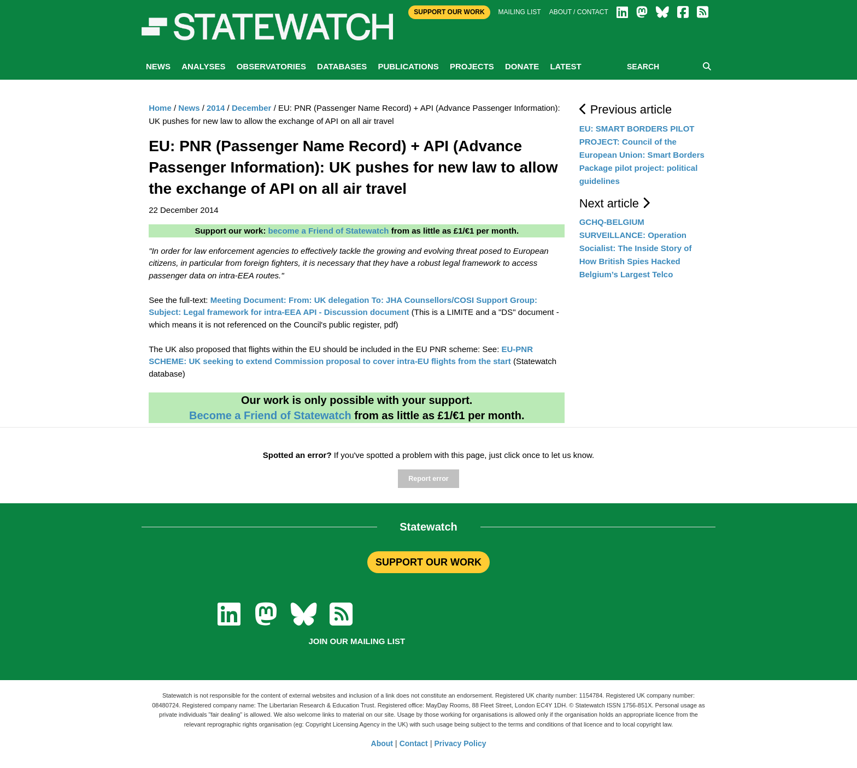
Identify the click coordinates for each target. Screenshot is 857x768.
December (252, 107)
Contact (414, 743)
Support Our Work (449, 12)
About (382, 743)
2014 (216, 107)
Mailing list (519, 12)
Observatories (271, 66)
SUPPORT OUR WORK (428, 562)
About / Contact (578, 12)
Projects (472, 66)
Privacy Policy (460, 743)
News (158, 66)
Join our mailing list (356, 641)
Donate (522, 66)
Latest (565, 66)
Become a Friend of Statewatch (270, 415)
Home (160, 107)
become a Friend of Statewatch (328, 230)
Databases (342, 66)
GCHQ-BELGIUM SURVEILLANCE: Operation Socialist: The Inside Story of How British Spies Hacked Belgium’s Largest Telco (635, 248)
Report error (428, 479)
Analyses (203, 66)
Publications (408, 66)
